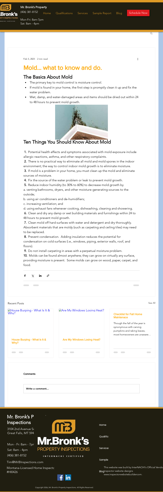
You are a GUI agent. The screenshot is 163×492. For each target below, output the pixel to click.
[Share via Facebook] (24, 275)
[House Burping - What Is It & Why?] (30, 321)
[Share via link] (47, 275)
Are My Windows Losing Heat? (81, 339)
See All (151, 302)
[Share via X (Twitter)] (32, 275)
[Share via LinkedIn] (40, 275)
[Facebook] (60, 477)
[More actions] (138, 59)
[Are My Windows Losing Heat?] (81, 321)
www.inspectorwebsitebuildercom (123, 474)
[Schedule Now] (138, 13)
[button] (151, 33)
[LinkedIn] (68, 477)
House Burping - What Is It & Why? (29, 341)
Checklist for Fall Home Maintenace (128, 316)
